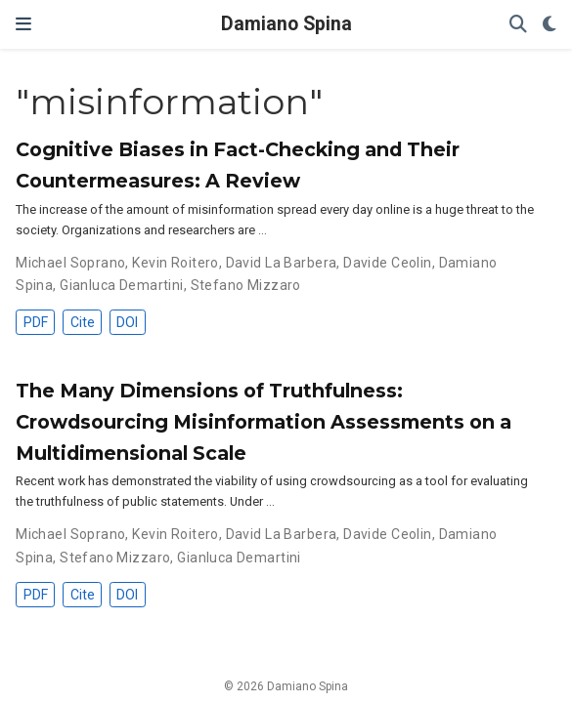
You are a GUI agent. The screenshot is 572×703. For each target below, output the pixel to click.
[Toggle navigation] (23, 24)
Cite (82, 322)
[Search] (518, 25)
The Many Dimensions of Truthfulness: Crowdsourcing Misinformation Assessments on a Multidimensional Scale (263, 422)
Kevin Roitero (175, 262)
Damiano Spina (286, 24)
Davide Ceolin (387, 262)
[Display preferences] (549, 25)
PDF (35, 322)
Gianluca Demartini (122, 285)
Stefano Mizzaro (246, 285)
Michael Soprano (70, 262)
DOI (127, 322)
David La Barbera (281, 262)
